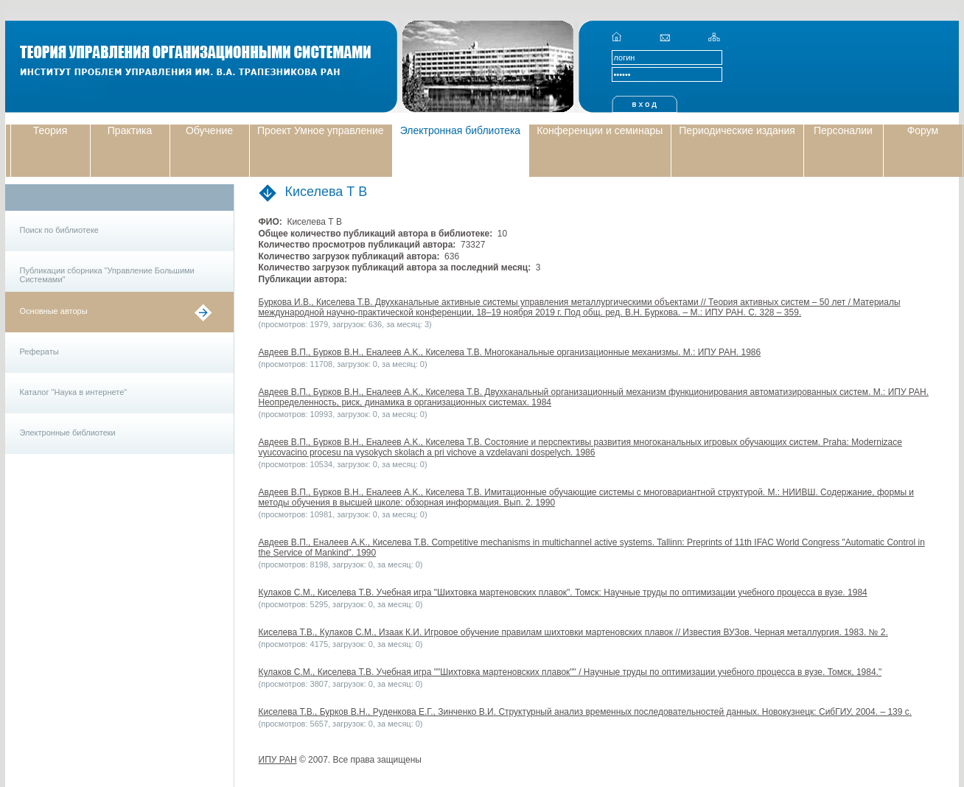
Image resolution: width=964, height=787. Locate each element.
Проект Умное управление (320, 130)
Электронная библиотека (460, 130)
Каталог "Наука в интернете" (74, 392)
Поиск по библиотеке (59, 229)
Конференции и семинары (600, 130)
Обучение (209, 130)
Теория (50, 130)
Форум (923, 130)
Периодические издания (737, 130)
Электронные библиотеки (68, 432)
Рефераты (39, 351)
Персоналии (843, 130)
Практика (130, 130)
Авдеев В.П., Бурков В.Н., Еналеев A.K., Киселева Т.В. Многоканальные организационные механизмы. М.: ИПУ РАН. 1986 (510, 352)
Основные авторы (54, 311)
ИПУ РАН (278, 760)
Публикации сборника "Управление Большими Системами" (107, 275)
